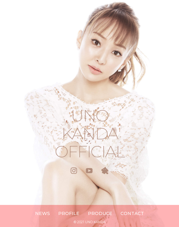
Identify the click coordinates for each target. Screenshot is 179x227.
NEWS (42, 213)
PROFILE (68, 213)
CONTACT (132, 213)
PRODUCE (100, 213)
